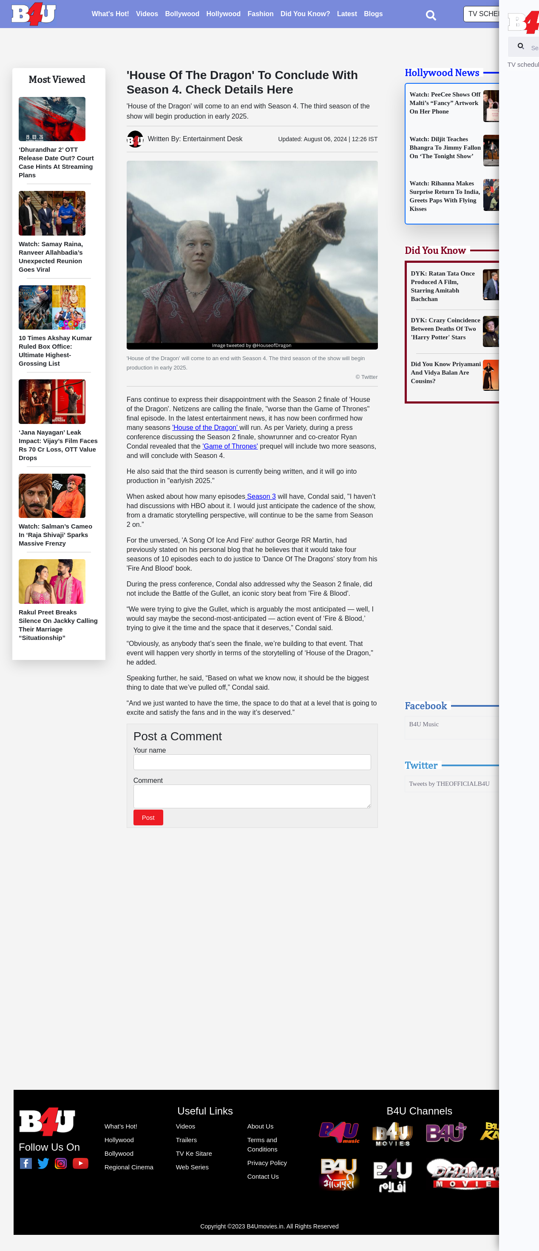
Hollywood (223, 15)
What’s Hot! (121, 1126)
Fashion (261, 15)
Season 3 (260, 496)
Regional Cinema (129, 1167)
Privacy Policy (267, 1162)
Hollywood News (442, 72)
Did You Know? (305, 15)
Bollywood (182, 15)
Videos (147, 15)
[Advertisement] (463, 559)
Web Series (192, 1167)
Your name (149, 750)
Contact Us (263, 1176)
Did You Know (435, 250)
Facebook (426, 705)
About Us (260, 1126)
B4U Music (424, 724)
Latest (347, 15)
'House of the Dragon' (205, 427)
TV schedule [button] (493, 15)
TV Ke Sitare (194, 1153)
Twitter (421, 765)
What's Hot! (110, 15)
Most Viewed (56, 79)
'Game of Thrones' (230, 446)
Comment (148, 780)
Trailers (186, 1139)
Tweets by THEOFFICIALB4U (449, 783)
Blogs (373, 15)
